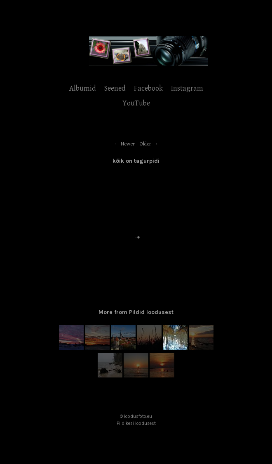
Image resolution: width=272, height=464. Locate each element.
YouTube (136, 103)
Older (145, 144)
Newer (128, 144)
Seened (115, 88)
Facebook (148, 88)
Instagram (187, 88)
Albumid (82, 88)
